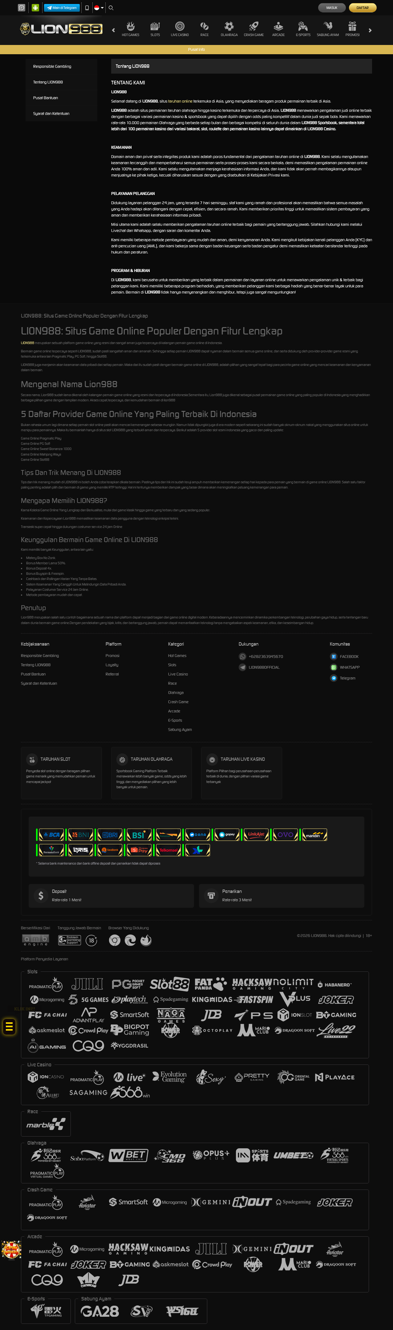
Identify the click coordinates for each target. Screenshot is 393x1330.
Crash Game (254, 29)
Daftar (363, 8)
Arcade (278, 29)
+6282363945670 (261, 656)
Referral (112, 674)
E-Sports (303, 29)
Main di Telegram (62, 8)
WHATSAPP (345, 667)
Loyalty (112, 664)
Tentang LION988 (48, 82)
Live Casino (180, 29)
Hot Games (130, 29)
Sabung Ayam (328, 29)
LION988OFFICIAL (259, 667)
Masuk (331, 8)
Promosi (352, 29)
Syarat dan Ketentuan (51, 113)
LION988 (27, 343)
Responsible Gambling (52, 66)
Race (204, 29)
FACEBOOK (344, 656)
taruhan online (180, 101)
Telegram (342, 678)
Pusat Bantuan (45, 97)
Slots (155, 29)
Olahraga (229, 29)
